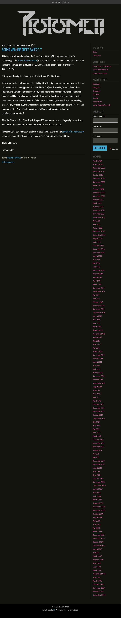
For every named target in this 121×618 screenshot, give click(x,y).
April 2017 (96, 298)
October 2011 (97, 450)
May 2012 (96, 429)
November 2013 (98, 376)
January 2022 (98, 206)
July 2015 (96, 341)
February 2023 (98, 189)
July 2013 (96, 390)
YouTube (96, 94)
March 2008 (97, 531)
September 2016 (99, 312)
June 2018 (96, 281)
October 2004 (98, 591)
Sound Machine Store (27, 60)
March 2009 (97, 499)
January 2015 (98, 351)
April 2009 (97, 496)
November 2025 (99, 171)
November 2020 (99, 231)
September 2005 (99, 574)
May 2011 (96, 457)
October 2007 (98, 542)
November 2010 (99, 464)
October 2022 (98, 199)
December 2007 (99, 535)
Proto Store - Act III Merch (102, 66)
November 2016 (99, 309)
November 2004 (99, 588)
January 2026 (98, 164)
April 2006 (97, 567)
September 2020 (99, 235)
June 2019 (96, 259)
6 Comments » (8, 162)
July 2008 (96, 521)
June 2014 (96, 365)
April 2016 (96, 323)
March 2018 (97, 284)
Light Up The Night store (73, 131)
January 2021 (97, 228)
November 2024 (99, 178)
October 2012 (98, 415)
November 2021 (98, 214)
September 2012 (99, 418)
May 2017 (96, 295)
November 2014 (99, 355)
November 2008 (99, 510)
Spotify (95, 98)
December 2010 (99, 461)
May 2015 (96, 348)
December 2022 (99, 192)
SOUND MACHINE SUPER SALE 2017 (22, 49)
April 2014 (96, 369)
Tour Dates (97, 55)
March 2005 (97, 581)
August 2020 (97, 238)
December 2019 (99, 249)
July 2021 (96, 221)
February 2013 (98, 404)
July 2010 (96, 471)
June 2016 (96, 319)
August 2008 (97, 517)
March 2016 (97, 326)
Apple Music (97, 101)
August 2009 (97, 489)
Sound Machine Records (101, 105)
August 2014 (97, 362)
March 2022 (97, 203)
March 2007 (97, 556)
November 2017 (99, 288)
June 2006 (97, 563)
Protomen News (14, 157)
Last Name (97, 136)
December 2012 (99, 408)
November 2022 (99, 196)
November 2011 (98, 446)
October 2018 (98, 273)
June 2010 (96, 475)
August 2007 (97, 549)
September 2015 (99, 334)
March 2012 (97, 436)
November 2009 (99, 482)
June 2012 (96, 425)
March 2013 (97, 401)
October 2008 (98, 514)
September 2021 (99, 217)
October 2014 (98, 358)
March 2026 (97, 161)
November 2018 (99, 270)
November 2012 (98, 411)
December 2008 (99, 506)
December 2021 (99, 210)
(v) (54, 610)
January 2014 (98, 372)
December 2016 (99, 305)
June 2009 (97, 492)
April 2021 (96, 224)
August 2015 (97, 337)
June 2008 (97, 524)
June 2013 (96, 393)
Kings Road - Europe (100, 73)
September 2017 (99, 291)
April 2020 (97, 242)
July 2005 (96, 577)
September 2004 (99, 595)
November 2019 (99, 252)
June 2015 (96, 344)
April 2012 (96, 432)
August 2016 (97, 316)
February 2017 (98, 302)
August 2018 (97, 277)
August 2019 (97, 256)
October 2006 (98, 559)
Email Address (99, 116)
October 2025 (98, 175)
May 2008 (96, 528)
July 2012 (96, 422)
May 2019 (96, 263)
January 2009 (98, 503)
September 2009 (99, 485)
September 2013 (99, 383)
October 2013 (98, 379)
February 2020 (98, 245)
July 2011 (96, 454)
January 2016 (98, 330)
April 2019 (96, 266)
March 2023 (97, 185)
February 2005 (98, 584)
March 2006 (97, 570)
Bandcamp (96, 91)
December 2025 (99, 168)
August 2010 (97, 468)
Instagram (96, 87)
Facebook (96, 84)
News (95, 52)
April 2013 (96, 397)
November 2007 (99, 538)
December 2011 (98, 443)
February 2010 (98, 478)
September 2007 (99, 545)
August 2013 (97, 386)
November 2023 (99, 182)
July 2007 (96, 552)
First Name (97, 126)
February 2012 (98, 439)
